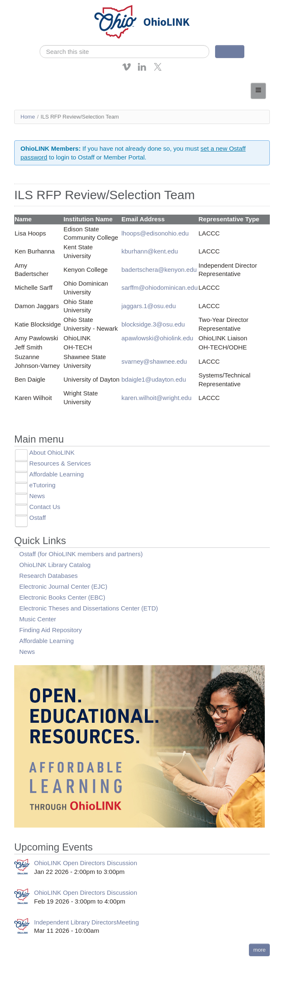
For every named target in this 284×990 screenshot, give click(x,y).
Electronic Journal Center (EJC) (63, 586)
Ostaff (37, 517)
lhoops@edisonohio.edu (155, 233)
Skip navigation (23, 6)
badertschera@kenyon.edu (159, 269)
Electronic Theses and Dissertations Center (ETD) (88, 608)
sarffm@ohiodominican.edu (160, 287)
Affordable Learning (56, 474)
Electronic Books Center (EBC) (62, 597)
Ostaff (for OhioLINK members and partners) (81, 553)
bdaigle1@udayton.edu (154, 379)
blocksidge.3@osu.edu (153, 324)
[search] (124, 51)
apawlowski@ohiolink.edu (157, 338)
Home (27, 117)
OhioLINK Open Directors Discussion (85, 862)
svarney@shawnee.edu (154, 361)
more (259, 950)
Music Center (37, 619)
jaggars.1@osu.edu (149, 305)
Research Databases (48, 575)
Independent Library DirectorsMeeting (86, 922)
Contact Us (44, 506)
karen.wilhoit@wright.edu (157, 397)
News (37, 495)
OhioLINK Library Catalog (55, 564)
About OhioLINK (51, 452)
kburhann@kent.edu (150, 251)
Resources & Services (60, 463)
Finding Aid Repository (50, 629)
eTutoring (42, 485)
